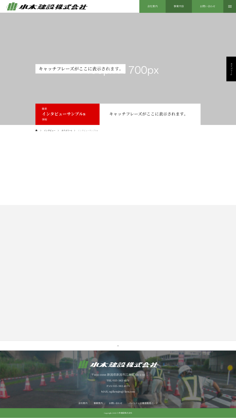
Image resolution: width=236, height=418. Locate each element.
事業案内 (98, 403)
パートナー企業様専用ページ (143, 403)
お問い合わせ (115, 403)
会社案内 (82, 403)
